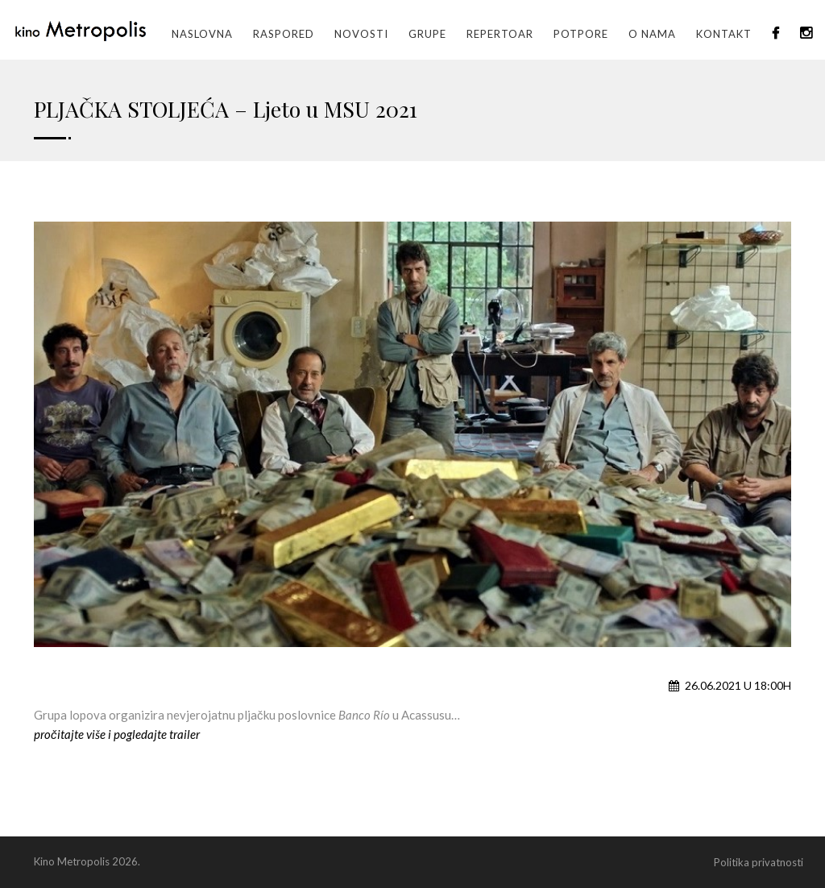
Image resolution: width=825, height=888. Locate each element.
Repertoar (499, 33)
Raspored (283, 33)
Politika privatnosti (758, 862)
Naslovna (202, 33)
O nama (652, 33)
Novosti (361, 33)
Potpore (580, 33)
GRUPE (427, 33)
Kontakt (724, 33)
